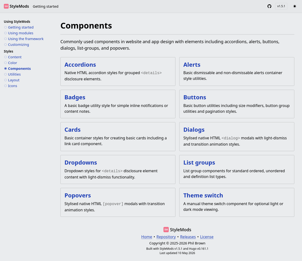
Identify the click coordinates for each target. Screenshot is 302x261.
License (207, 234)
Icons (12, 85)
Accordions (80, 64)
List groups (199, 161)
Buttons (194, 97)
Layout (14, 79)
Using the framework (26, 38)
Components (19, 68)
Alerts (191, 64)
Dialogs (194, 129)
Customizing (18, 44)
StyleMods (19, 6)
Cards (72, 129)
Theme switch (203, 194)
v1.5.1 (281, 6)
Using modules (21, 32)
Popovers (77, 194)
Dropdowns (80, 161)
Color (12, 62)
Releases (188, 234)
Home (146, 234)
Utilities (14, 73)
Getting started (45, 6)
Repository (166, 234)
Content (15, 56)
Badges (74, 97)
